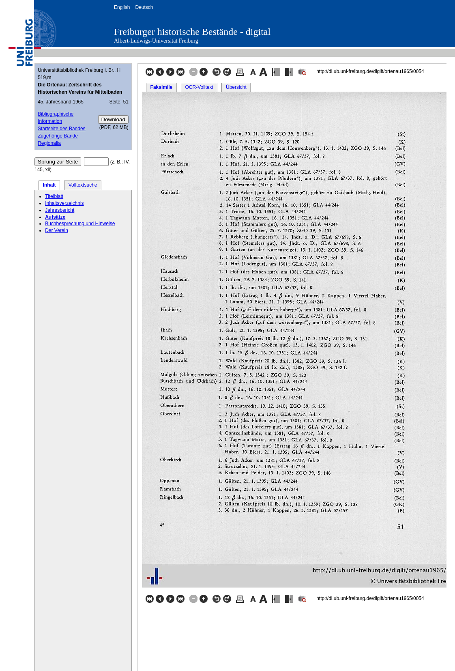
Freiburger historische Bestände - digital (192, 31)
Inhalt (49, 185)
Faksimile (161, 87)
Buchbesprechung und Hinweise (80, 223)
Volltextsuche (83, 185)
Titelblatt (54, 196)
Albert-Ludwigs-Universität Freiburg (156, 41)
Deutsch (144, 7)
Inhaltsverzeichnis (64, 203)
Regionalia (49, 143)
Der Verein (56, 230)
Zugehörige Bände (58, 136)
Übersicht (236, 87)
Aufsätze (55, 217)
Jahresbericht (59, 210)
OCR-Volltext (199, 87)
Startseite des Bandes (61, 128)
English (122, 7)
